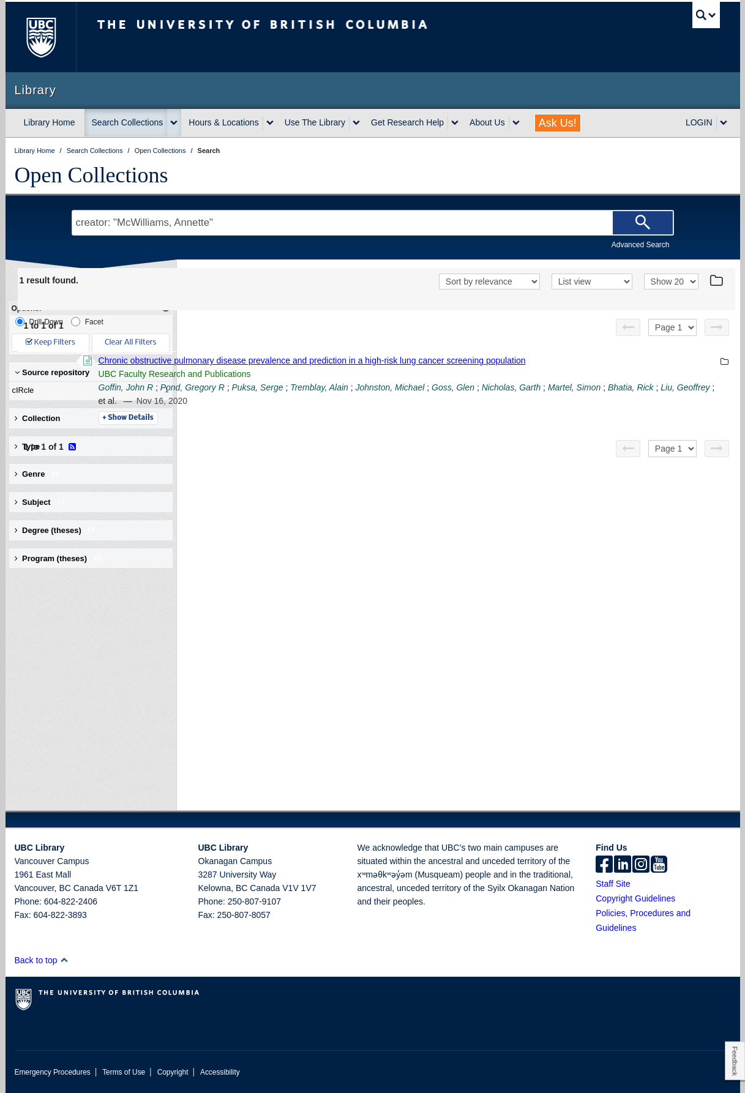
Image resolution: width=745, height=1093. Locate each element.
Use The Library (315, 122)
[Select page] (672, 327)
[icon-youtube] (659, 865)
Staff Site (613, 884)
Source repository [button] (52, 372)
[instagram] (641, 865)
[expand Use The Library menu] (356, 123)
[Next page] (717, 327)
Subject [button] (42, 502)
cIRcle (88, 390)
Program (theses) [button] (60, 558)
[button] (64, 959)
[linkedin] (622, 865)
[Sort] (489, 281)
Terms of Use (123, 1072)
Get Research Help (407, 122)
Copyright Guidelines (635, 898)
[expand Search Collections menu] (174, 123)
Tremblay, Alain (487, 387)
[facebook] (604, 865)
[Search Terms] (373, 223)
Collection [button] (38, 418)
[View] (592, 281)
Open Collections (91, 175)
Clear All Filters (130, 342)
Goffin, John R (293, 387)
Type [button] (36, 446)
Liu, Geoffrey (403, 401)
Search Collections (127, 122)
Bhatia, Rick (349, 401)
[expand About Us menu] (516, 123)
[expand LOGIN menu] (723, 123)
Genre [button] (39, 474)
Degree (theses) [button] (57, 530)
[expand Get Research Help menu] (454, 123)
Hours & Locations (223, 122)
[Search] (642, 223)
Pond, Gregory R (360, 387)
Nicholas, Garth (679, 387)
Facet (87, 321)
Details (296, 418)
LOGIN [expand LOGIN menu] (699, 122)
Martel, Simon (292, 401)
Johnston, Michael (557, 387)
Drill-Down (39, 321)
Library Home (49, 122)
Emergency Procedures (53, 1072)
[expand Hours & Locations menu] (270, 123)
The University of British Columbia (41, 37)
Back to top (42, 960)
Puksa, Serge (425, 387)
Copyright (173, 1072)
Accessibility (220, 1072)
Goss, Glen (620, 387)
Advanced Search (641, 245)
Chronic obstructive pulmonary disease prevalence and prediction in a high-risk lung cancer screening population (480, 360)
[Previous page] (628, 327)
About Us (487, 122)
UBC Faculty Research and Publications (342, 374)
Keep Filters (50, 342)
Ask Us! (558, 123)
